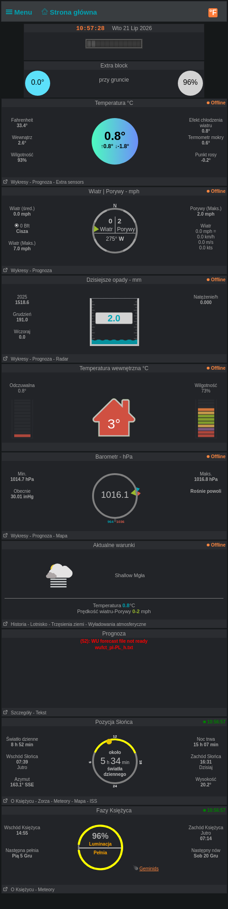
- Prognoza (41, 182)
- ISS (92, 801)
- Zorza (42, 801)
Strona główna (68, 12)
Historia (14, 624)
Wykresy (15, 182)
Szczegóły (17, 712)
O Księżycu (18, 801)
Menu (21, 12)
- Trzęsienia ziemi (66, 624)
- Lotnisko (37, 624)
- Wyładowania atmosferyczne (115, 624)
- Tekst (39, 712)
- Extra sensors (68, 182)
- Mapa (60, 535)
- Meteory (60, 801)
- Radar (60, 359)
